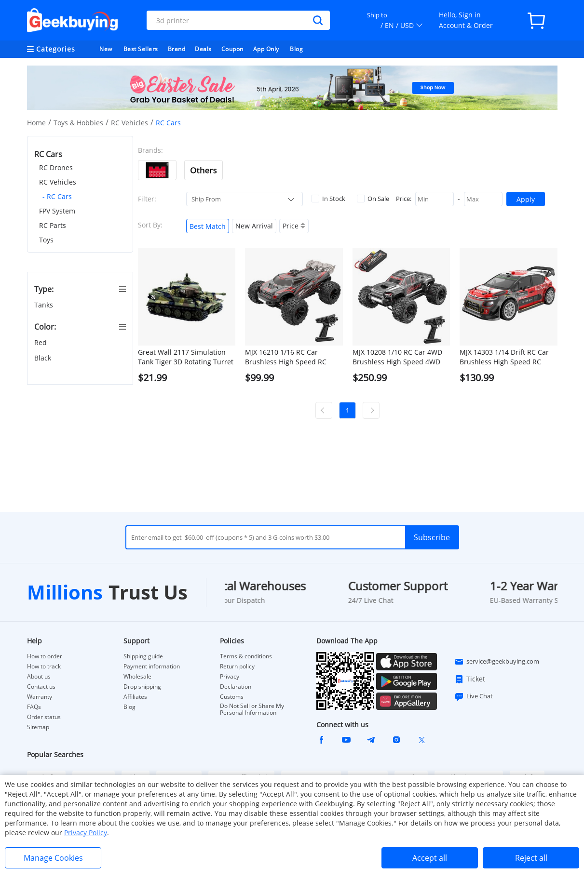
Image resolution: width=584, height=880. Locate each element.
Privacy (229, 676)
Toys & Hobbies (78, 122)
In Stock (328, 198)
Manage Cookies (53, 858)
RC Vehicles (129, 122)
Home (36, 122)
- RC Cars (57, 196)
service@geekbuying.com (496, 662)
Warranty (39, 696)
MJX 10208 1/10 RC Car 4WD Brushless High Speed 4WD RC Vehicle (397, 357)
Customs (232, 696)
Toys (46, 239)
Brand (177, 49)
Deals (203, 49)
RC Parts (52, 225)
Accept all (429, 858)
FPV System (57, 210)
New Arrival (254, 225)
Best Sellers (140, 49)
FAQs (34, 707)
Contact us (41, 686)
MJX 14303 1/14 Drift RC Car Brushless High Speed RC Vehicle (504, 357)
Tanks (44, 304)
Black (43, 357)
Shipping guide (143, 656)
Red (41, 342)
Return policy (237, 666)
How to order (44, 656)
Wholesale (137, 676)
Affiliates (135, 696)
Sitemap (38, 727)
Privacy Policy (85, 832)
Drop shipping (142, 686)
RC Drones (56, 167)
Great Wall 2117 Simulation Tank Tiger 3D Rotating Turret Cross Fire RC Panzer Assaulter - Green (185, 357)
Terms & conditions (246, 656)
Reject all (531, 858)
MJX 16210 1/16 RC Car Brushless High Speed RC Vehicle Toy (285, 357)
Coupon (232, 49)
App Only (266, 49)
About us (39, 676)
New (105, 49)
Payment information (151, 666)
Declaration (235, 686)
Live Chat (473, 696)
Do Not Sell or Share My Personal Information (252, 709)
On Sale (373, 198)
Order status (44, 717)
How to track (44, 666)
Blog (296, 49)
